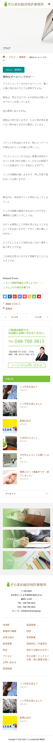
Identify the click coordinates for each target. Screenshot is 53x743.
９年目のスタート (29, 438)
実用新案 (31, 637)
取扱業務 (7, 643)
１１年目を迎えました (31, 404)
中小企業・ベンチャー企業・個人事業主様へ (38, 658)
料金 (5, 650)
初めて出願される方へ (38, 650)
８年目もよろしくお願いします (34, 457)
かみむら (16, 304)
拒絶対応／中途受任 (37, 643)
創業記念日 (25, 421)
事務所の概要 (9, 631)
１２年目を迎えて (29, 387)
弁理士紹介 (8, 637)
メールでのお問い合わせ (26, 365)
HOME (6, 625)
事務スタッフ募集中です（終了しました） (34, 474)
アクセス (7, 656)
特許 (29, 631)
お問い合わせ (9, 662)
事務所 (18, 70)
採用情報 (7, 668)
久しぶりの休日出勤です (18, 287)
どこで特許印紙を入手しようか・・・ (25, 283)
